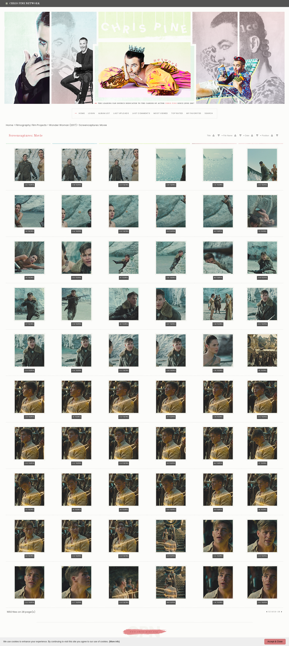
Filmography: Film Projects (31, 125)
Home (82, 113)
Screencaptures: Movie (93, 125)
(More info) (114, 641)
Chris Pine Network (23, 3)
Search (209, 113)
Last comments (141, 113)
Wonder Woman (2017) (63, 125)
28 (279, 612)
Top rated (177, 113)
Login (91, 113)
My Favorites (193, 113)
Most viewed (161, 113)
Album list (104, 113)
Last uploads (121, 113)
